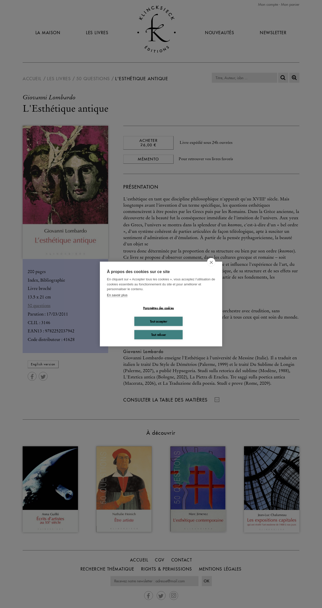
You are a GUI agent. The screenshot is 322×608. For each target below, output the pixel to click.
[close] (211, 262)
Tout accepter (158, 321)
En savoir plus (117, 295)
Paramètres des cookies (158, 308)
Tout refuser (158, 334)
